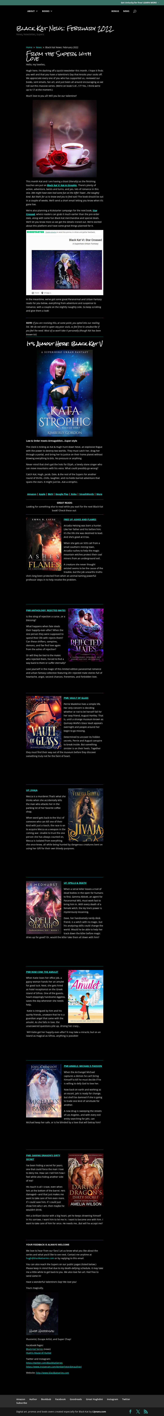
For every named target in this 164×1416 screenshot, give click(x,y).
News (19, 34)
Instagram (112, 1399)
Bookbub (46, 1399)
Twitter (126, 1399)
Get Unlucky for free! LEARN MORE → (140, 3)
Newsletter (29, 34)
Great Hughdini (94, 1399)
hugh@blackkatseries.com (40, 1258)
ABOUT (31, 11)
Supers (40, 34)
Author (33, 1399)
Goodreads (76, 1399)
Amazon (20, 1399)
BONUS (115, 11)
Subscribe (21, 1402)
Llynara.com (99, 1411)
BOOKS (45, 11)
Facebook (60, 1399)
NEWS (126, 11)
